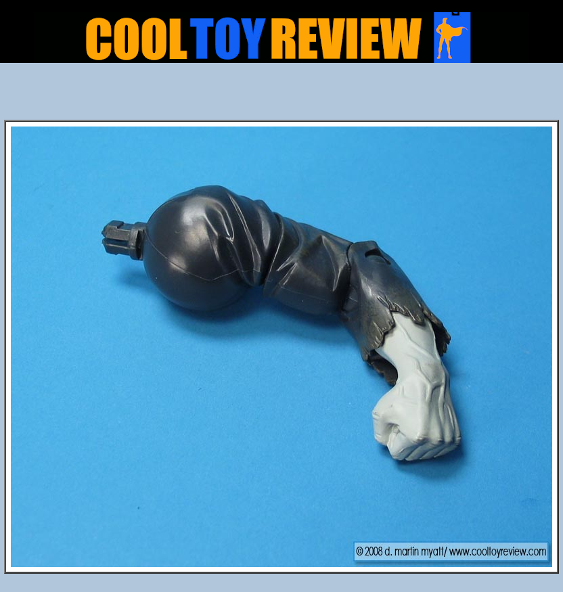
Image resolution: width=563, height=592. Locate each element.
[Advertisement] (281, 95)
